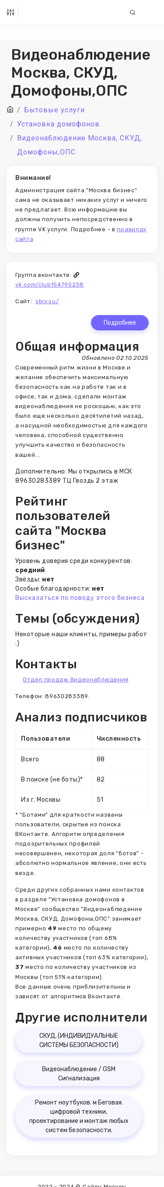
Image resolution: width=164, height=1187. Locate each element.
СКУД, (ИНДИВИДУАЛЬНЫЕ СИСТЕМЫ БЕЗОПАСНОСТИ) (79, 1040)
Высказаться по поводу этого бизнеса (80, 598)
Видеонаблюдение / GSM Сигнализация (78, 1073)
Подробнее (120, 322)
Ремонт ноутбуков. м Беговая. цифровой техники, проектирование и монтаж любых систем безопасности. (79, 1116)
